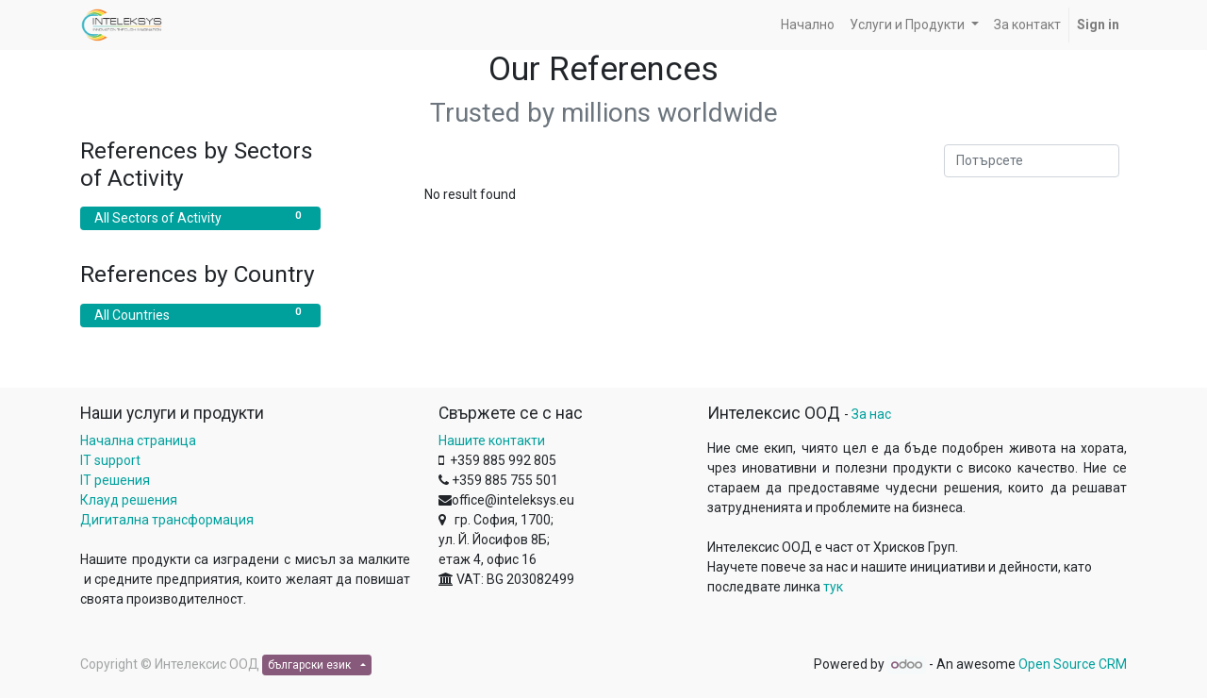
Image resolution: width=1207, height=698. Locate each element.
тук (833, 586)
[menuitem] (807, 25)
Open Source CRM (1072, 664)
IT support (110, 460)
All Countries (200, 314)
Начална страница (138, 440)
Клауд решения (128, 499)
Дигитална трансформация (167, 519)
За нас (871, 414)
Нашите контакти (491, 440)
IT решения (115, 480)
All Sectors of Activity (200, 216)
